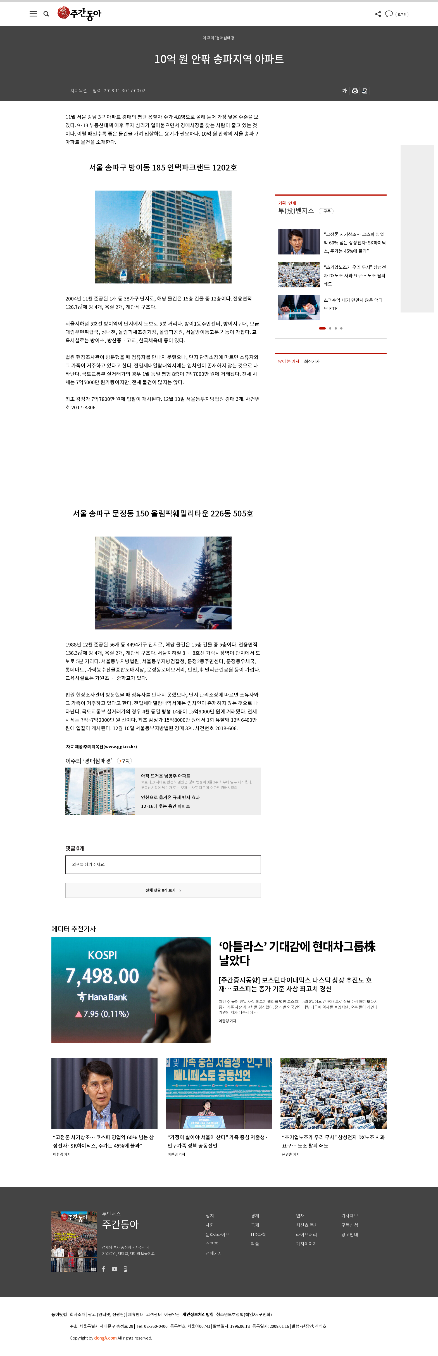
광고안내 (349, 1234)
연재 (300, 1215)
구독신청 (349, 1225)
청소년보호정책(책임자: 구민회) (244, 1314)
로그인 (402, 14)
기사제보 (349, 1215)
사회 (210, 1225)
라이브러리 (306, 1234)
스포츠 (212, 1244)
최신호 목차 (307, 1225)
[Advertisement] (149, 455)
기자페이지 (306, 1244)
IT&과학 (258, 1234)
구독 (125, 760)
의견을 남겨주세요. (88, 864)
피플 (255, 1244)
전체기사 (214, 1253)
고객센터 (154, 1314)
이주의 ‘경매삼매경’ (89, 761)
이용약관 (172, 1314)
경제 (255, 1215)
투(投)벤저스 (296, 210)
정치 (210, 1215)
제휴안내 (136, 1314)
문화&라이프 (218, 1234)
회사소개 (77, 1314)
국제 (255, 1225)
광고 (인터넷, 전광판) (106, 1314)
